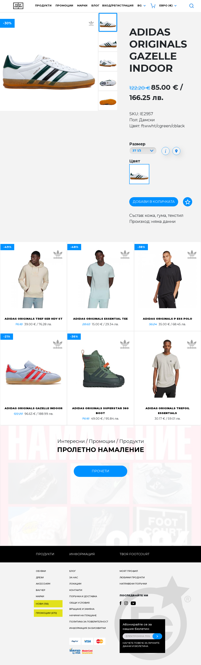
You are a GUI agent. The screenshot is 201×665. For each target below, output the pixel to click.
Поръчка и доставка (83, 601)
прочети (100, 476)
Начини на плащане (83, 620)
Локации (75, 588)
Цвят (134, 161)
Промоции (64, 5)
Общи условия (79, 607)
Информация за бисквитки (87, 632)
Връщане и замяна (81, 613)
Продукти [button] (43, 5)
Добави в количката (154, 202)
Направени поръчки (133, 588)
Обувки (41, 575)
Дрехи (40, 582)
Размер (137, 144)
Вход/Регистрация (117, 5)
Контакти (75, 595)
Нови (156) (42, 608)
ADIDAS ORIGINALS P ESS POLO (167, 318)
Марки (82, 5)
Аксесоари (43, 588)
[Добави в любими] (187, 201)
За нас (73, 582)
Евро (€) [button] (166, 5)
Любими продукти (132, 582)
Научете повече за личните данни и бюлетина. (141, 649)
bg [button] (139, 5)
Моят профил (129, 575)
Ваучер (40, 595)
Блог (95, 5)
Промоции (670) (46, 617)
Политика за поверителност (88, 626)
